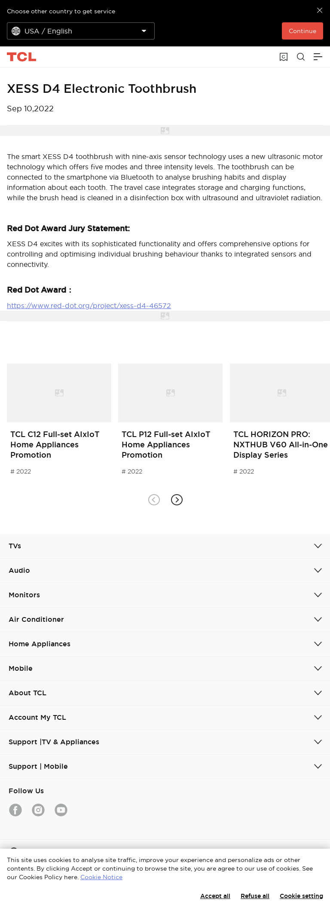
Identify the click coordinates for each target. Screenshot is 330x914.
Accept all (215, 896)
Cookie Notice (101, 877)
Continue (302, 31)
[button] (176, 499)
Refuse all (255, 896)
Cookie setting (301, 896)
